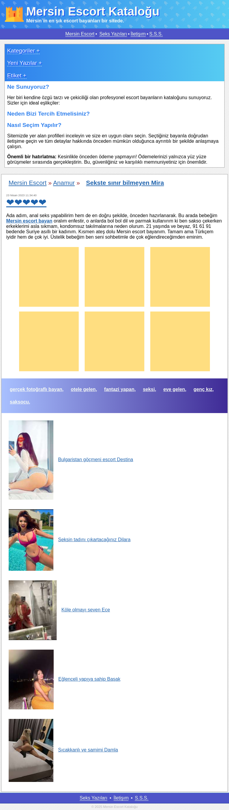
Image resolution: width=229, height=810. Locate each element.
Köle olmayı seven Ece (59, 609)
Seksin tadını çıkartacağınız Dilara (70, 539)
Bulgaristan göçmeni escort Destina (71, 459)
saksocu (19, 401)
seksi (149, 389)
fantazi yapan (119, 389)
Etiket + (17, 75)
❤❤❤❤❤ (26, 202)
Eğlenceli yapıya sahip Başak (64, 679)
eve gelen (174, 389)
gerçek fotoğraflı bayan (36, 389)
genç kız (203, 389)
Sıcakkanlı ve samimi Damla (63, 749)
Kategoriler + (23, 50)
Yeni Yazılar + (24, 63)
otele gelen (83, 389)
